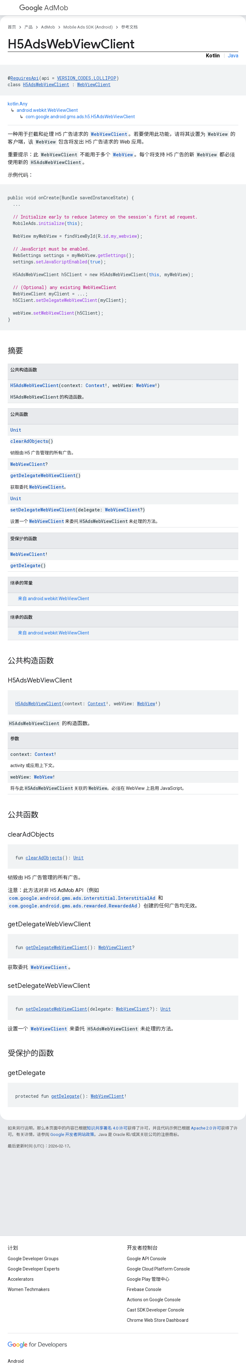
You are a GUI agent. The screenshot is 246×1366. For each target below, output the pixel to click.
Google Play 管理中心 (148, 1279)
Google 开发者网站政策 (72, 1134)
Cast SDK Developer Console (155, 1309)
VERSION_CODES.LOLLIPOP (86, 78)
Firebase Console (144, 1289)
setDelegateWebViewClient (42, 510)
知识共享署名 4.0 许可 (107, 1128)
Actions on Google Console (154, 1299)
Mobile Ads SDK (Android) (88, 27)
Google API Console (146, 1258)
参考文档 (129, 27)
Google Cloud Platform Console (158, 1268)
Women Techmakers (29, 1289)
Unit (15, 430)
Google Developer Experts (34, 1268)
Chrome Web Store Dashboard (157, 1320)
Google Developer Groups (33, 1258)
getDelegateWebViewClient (43, 475)
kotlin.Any (18, 103)
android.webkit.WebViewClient (47, 110)
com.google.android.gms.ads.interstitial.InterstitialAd (82, 898)
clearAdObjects (29, 441)
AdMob (43, 8)
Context (95, 385)
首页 (12, 27)
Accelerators (21, 1279)
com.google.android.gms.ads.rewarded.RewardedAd (73, 906)
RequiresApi (25, 78)
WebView (123, 155)
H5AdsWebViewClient (46, 84)
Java (233, 56)
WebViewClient (94, 84)
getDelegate (25, 565)
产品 (28, 27)
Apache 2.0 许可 (206, 1128)
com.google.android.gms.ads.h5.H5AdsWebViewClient (80, 116)
